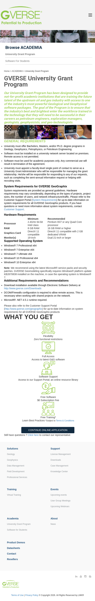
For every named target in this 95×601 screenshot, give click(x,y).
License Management (61, 454)
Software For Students (17, 61)
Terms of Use (17, 595)
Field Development (15, 471)
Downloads (56, 460)
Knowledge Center (59, 471)
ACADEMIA (17, 71)
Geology (11, 454)
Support (55, 448)
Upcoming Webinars (60, 506)
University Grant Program (19, 524)
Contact (11, 553)
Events (55, 489)
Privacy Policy (32, 595)
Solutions (12, 448)
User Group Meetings (61, 500)
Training (11, 489)
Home (7, 71)
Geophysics (12, 460)
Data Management (15, 466)
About (54, 518)
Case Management (59, 466)
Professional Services (17, 477)
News (53, 524)
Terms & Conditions (65, 420)
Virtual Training (14, 495)
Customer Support (14, 209)
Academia (13, 518)
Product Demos (16, 542)
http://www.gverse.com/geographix (23, 308)
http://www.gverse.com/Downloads (22, 288)
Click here (33, 435)
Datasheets (13, 548)
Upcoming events (59, 495)
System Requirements (44, 200)
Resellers (12, 559)
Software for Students (17, 530)
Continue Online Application (47, 430)
